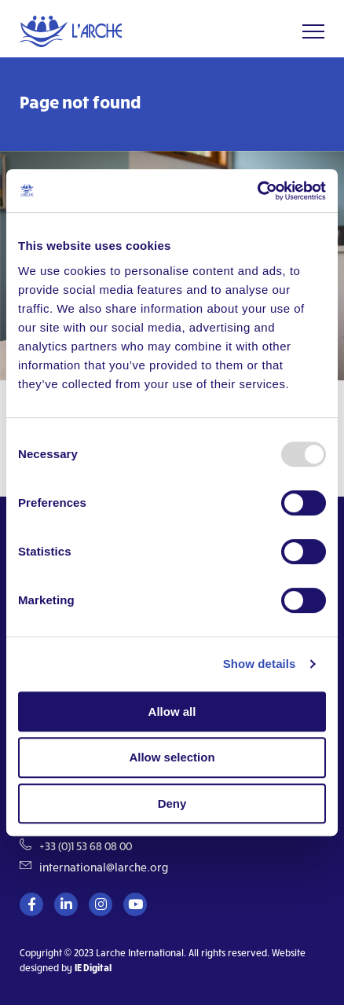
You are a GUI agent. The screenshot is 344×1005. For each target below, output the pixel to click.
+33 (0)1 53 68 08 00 (85, 846)
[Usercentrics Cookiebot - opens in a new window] (257, 191)
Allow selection (171, 757)
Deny (172, 803)
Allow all (172, 711)
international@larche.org (103, 867)
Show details (259, 663)
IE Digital (93, 967)
